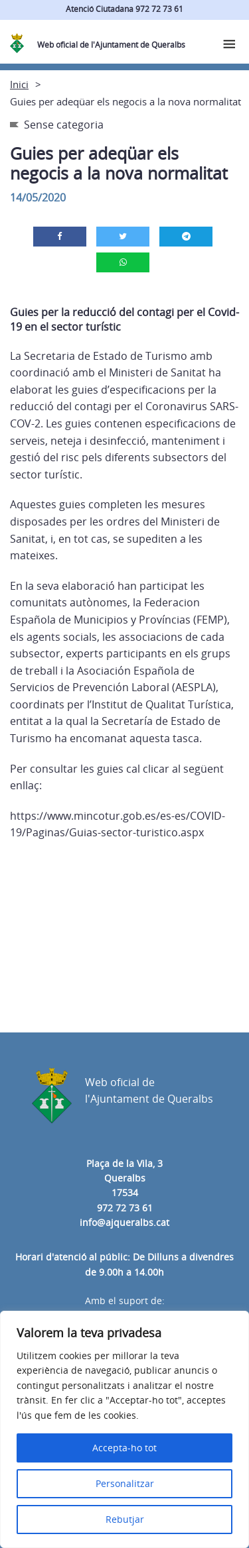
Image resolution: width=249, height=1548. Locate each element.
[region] (124, 1429)
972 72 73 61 (125, 1207)
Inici (19, 84)
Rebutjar (125, 1519)
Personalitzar (125, 1483)
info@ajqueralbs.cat (124, 1222)
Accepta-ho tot (124, 1447)
